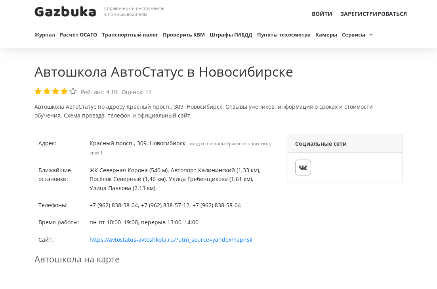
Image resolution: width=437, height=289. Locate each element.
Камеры (326, 34)
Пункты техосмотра (284, 34)
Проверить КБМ (184, 34)
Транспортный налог (130, 34)
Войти (322, 13)
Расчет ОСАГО (78, 34)
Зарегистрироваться (373, 13)
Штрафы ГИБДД (231, 34)
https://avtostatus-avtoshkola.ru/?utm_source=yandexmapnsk (171, 239)
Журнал (44, 34)
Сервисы (353, 34)
